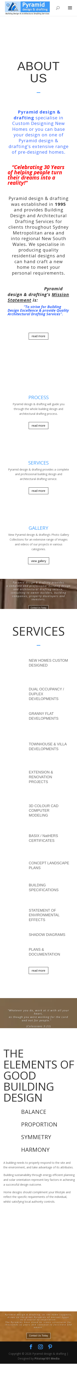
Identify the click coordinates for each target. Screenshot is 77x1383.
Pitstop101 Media (47, 1377)
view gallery (38, 561)
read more (38, 336)
